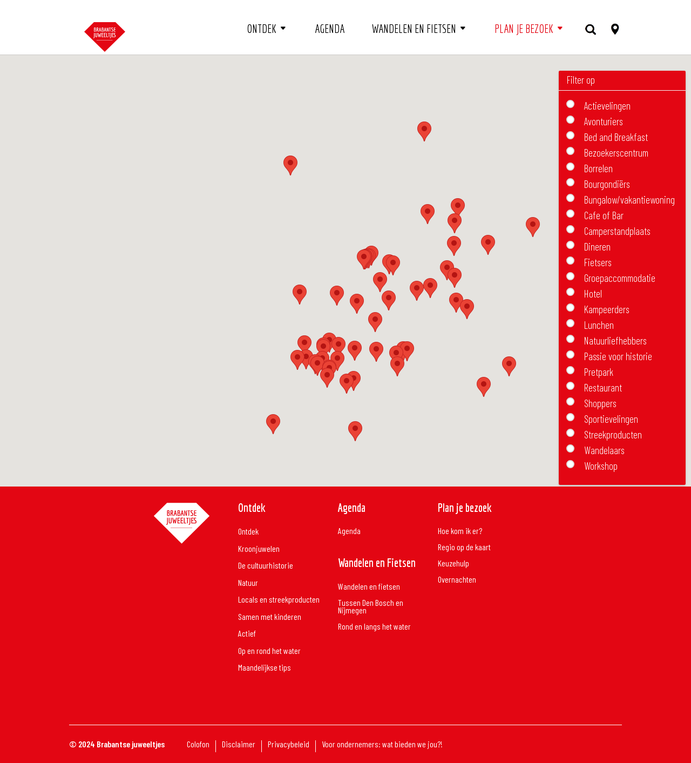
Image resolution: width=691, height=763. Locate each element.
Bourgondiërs (607, 183)
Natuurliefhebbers (615, 339)
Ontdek (261, 28)
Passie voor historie (618, 355)
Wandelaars (604, 449)
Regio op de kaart (464, 547)
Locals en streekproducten (279, 599)
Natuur (248, 583)
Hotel (593, 292)
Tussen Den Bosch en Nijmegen (370, 607)
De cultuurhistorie (265, 565)
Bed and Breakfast (616, 136)
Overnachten (457, 580)
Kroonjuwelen (259, 548)
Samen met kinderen (269, 617)
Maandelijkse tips (264, 667)
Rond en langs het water (374, 627)
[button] (376, 352)
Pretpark (598, 371)
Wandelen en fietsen (414, 28)
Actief (247, 633)
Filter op (581, 79)
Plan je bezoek (523, 28)
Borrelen (598, 167)
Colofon (198, 744)
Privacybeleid (288, 744)
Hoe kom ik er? (460, 531)
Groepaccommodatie (619, 277)
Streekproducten (613, 433)
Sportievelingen (611, 418)
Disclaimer (238, 744)
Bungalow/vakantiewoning (629, 198)
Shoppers (600, 402)
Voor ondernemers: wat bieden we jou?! (382, 744)
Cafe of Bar (604, 214)
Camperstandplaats (617, 230)
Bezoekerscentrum (616, 151)
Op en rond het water (269, 651)
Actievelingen (607, 104)
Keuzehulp (453, 563)
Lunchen (599, 324)
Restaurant (603, 386)
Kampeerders (606, 308)
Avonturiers (603, 120)
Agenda (329, 28)
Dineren (597, 245)
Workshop (601, 465)
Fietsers (598, 261)
